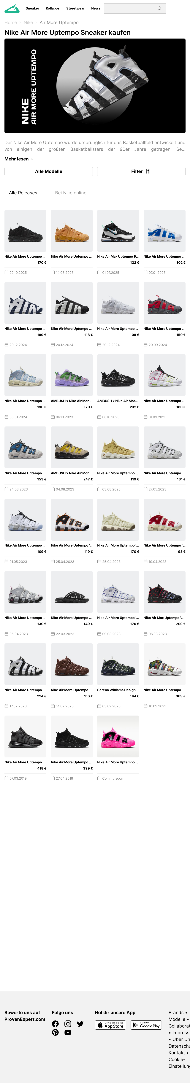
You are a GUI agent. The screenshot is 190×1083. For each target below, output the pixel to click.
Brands (176, 1012)
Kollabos (53, 8)
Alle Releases (23, 192)
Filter (141, 171)
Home (10, 22)
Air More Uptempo (59, 22)
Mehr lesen (19, 159)
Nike (28, 22)
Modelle (177, 1019)
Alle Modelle (48, 171)
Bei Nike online (70, 192)
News (95, 8)
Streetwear (75, 8)
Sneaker (32, 8)
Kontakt (177, 1052)
